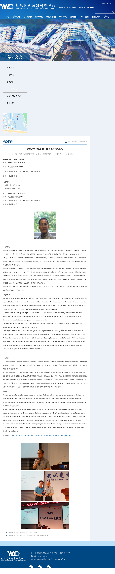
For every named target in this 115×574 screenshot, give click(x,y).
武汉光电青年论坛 (14, 96)
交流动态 (10, 75)
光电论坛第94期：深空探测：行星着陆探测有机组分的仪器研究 (28, 535)
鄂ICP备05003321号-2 (58, 559)
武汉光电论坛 (12, 89)
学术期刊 (10, 82)
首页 (8, 17)
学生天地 (63, 17)
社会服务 (96, 17)
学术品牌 (10, 68)
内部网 (106, 17)
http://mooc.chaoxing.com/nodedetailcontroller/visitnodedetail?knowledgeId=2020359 (41, 435)
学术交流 (85, 17)
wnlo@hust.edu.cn (43, 556)
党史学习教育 (72, 7)
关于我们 (17, 17)
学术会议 (10, 103)
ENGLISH (90, 7)
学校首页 (62, 7)
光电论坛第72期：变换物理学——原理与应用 (23, 532)
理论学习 (81, 7)
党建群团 (74, 17)
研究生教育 (51, 17)
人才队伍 (28, 17)
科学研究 (39, 17)
